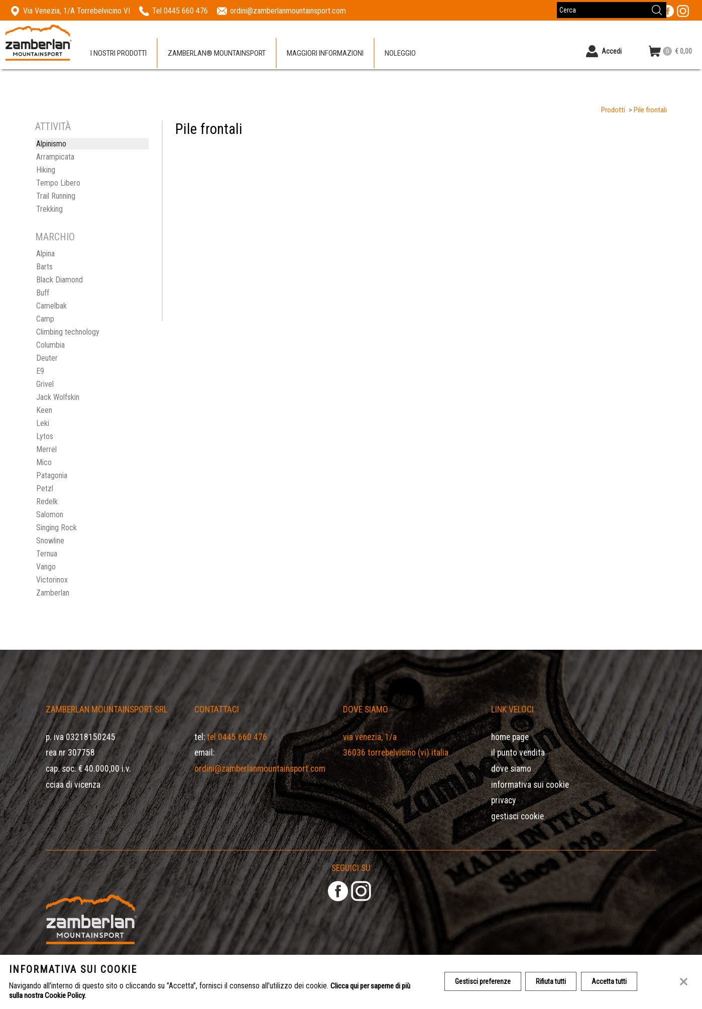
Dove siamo (511, 769)
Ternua (46, 553)
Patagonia (51, 475)
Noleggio (400, 54)
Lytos (44, 436)
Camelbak (51, 306)
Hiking (45, 170)
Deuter (47, 358)
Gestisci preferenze (483, 982)
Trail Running (55, 196)
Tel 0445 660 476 (237, 737)
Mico (44, 462)
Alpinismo (51, 144)
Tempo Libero (58, 183)
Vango (46, 566)
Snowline (50, 540)
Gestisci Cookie (517, 816)
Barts (44, 266)
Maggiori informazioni (325, 54)
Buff (42, 293)
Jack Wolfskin (57, 397)
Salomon (49, 514)
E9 (40, 371)
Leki (42, 423)
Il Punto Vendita (518, 753)
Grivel (45, 384)
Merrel (46, 449)
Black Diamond (59, 279)
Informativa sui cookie (530, 785)
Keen (44, 410)
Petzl (44, 488)
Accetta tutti (613, 982)
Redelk (47, 501)
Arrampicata (55, 157)
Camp (45, 319)
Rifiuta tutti (553, 982)
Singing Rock (56, 527)
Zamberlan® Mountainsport (217, 54)
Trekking (49, 209)
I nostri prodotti (118, 54)
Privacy (503, 800)
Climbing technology (67, 332)
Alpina (45, 253)
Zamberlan (52, 593)
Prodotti (613, 110)
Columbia (50, 345)
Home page (510, 737)
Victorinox (52, 580)
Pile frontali (650, 110)
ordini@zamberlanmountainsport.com (259, 769)
